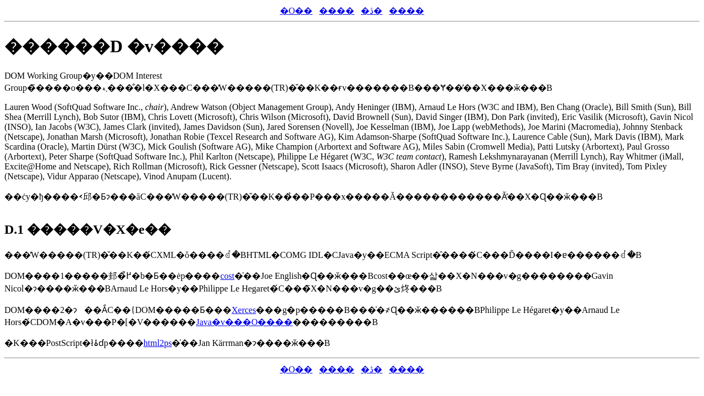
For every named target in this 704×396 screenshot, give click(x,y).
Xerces (244, 310)
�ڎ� (371, 10)
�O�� (296, 10)
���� (336, 10)
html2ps (158, 343)
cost (227, 275)
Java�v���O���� (244, 322)
